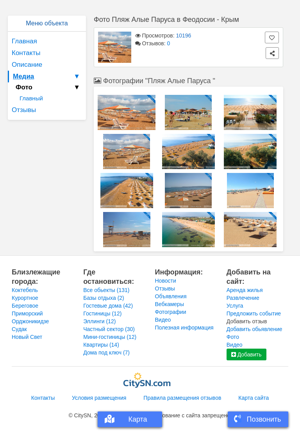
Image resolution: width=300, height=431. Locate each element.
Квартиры (101, 345)
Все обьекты (106, 290)
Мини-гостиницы (109, 337)
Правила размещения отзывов (182, 398)
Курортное (25, 298)
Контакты (26, 53)
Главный (31, 98)
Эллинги (99, 321)
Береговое (25, 306)
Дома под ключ (106, 352)
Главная (24, 41)
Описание (27, 64)
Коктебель (25, 290)
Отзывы (24, 110)
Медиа (47, 76)
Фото (233, 337)
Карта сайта (253, 398)
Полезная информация (184, 327)
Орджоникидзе (30, 321)
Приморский (27, 313)
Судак (19, 329)
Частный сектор (109, 329)
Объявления (171, 296)
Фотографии (170, 312)
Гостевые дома (108, 306)
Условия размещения (99, 398)
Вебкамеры (169, 304)
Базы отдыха (103, 298)
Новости (165, 281)
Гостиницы (102, 313)
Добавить (246, 354)
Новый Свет (27, 337)
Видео (163, 320)
